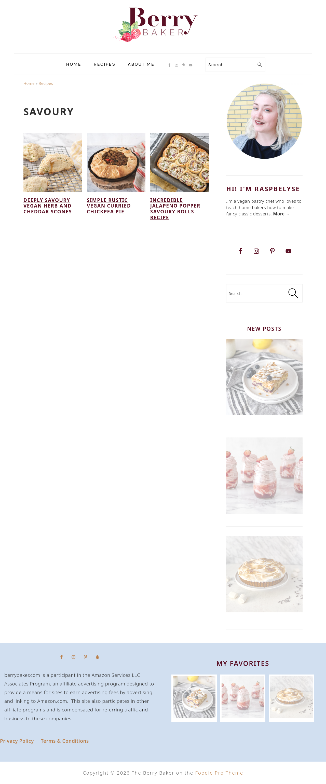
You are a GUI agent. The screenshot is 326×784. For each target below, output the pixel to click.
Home (29, 83)
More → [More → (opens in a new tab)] (281, 214)
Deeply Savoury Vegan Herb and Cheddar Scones (47, 206)
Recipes (46, 83)
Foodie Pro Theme (219, 772)
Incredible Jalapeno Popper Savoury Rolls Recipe (175, 209)
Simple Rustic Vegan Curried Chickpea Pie (109, 206)
